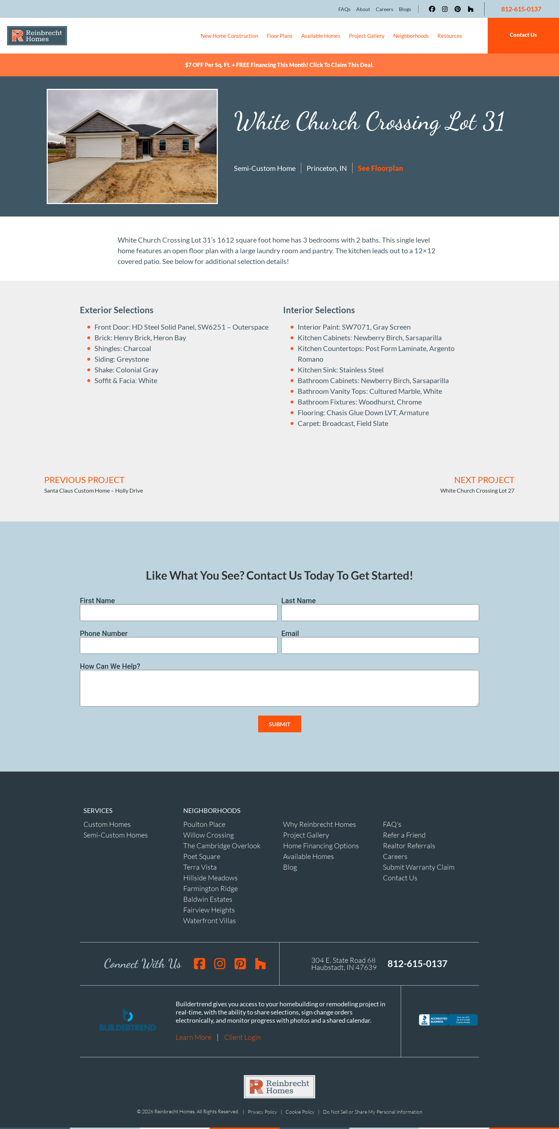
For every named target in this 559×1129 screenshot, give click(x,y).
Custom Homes (107, 822)
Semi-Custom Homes (115, 832)
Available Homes (320, 35)
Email (290, 631)
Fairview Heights (209, 907)
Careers (395, 854)
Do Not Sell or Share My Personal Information (372, 1110)
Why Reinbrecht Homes (319, 822)
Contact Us (400, 875)
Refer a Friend (404, 832)
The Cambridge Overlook (222, 843)
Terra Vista (200, 864)
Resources (449, 35)
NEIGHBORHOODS (212, 808)
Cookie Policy (300, 1110)
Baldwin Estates (207, 896)
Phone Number (104, 631)
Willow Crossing (208, 832)
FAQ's (392, 822)
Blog (290, 864)
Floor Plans (280, 35)
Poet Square (201, 854)
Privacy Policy (262, 1110)
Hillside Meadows (210, 875)
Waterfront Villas (209, 918)
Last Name (298, 598)
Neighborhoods (411, 35)
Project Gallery (367, 35)
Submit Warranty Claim (419, 864)
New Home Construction (229, 35)
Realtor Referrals (409, 843)
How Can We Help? (110, 663)
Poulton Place (204, 822)
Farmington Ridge (210, 886)
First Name (97, 598)
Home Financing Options (321, 843)
